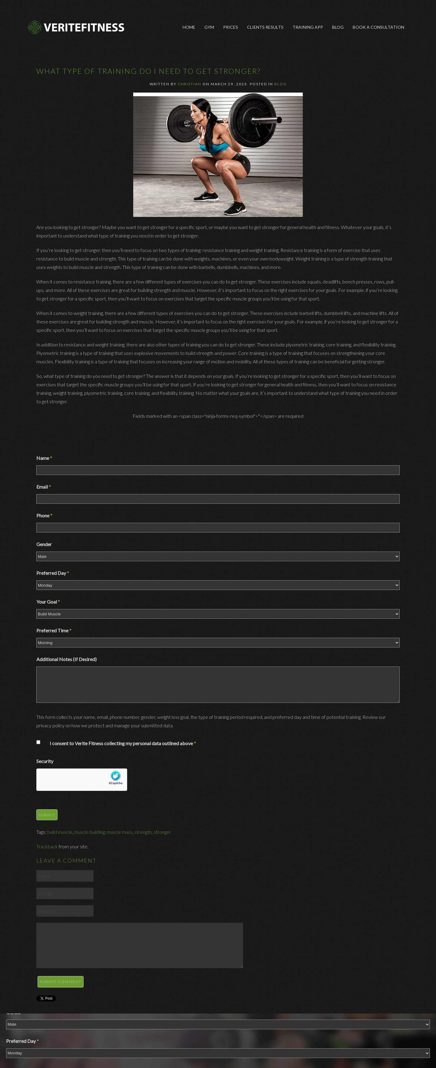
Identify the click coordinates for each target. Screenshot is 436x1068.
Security (44, 761)
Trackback (47, 846)
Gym (209, 27)
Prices (230, 27)
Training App (307, 27)
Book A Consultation (378, 27)
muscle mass (120, 832)
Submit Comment (60, 981)
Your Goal (48, 601)
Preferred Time (53, 630)
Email (43, 487)
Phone (44, 515)
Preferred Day (52, 573)
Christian (189, 84)
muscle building (89, 832)
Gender (44, 544)
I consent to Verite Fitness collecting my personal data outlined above (123, 743)
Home (189, 27)
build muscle (59, 832)
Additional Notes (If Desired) (66, 659)
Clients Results (265, 27)
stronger (162, 832)
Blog (338, 27)
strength (143, 832)
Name (44, 458)
